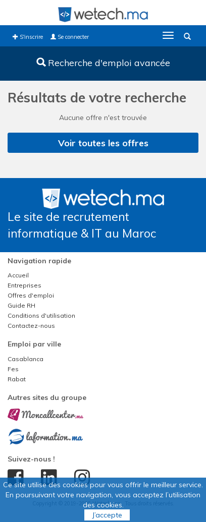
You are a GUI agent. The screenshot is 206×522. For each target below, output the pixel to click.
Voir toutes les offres (103, 143)
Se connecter (69, 36)
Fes (13, 369)
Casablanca (25, 359)
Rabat (17, 379)
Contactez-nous (31, 325)
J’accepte (107, 514)
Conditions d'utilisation (41, 315)
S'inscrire (28, 36)
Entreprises (24, 285)
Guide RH (21, 305)
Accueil (18, 275)
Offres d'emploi (31, 295)
